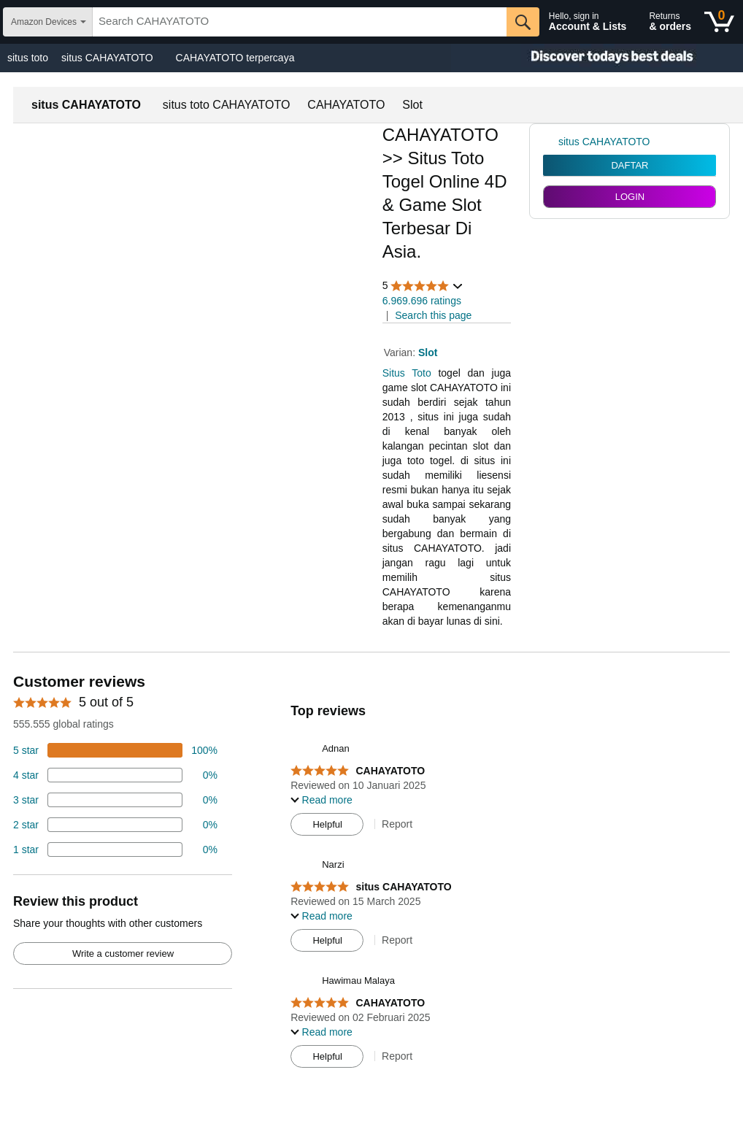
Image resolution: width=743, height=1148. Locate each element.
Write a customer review (123, 953)
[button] (423, 285)
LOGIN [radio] (629, 196)
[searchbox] (300, 22)
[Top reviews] (371, 874)
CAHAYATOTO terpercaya (235, 57)
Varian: (401, 352)
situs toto (27, 57)
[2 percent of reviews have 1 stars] (115, 849)
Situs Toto (406, 373)
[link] (550, 141)
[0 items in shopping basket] (719, 22)
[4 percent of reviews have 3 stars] (115, 800)
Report (397, 824)
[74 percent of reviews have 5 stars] (115, 750)
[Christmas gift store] (597, 58)
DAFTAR (629, 165)
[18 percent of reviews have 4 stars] (115, 775)
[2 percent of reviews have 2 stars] (115, 824)
